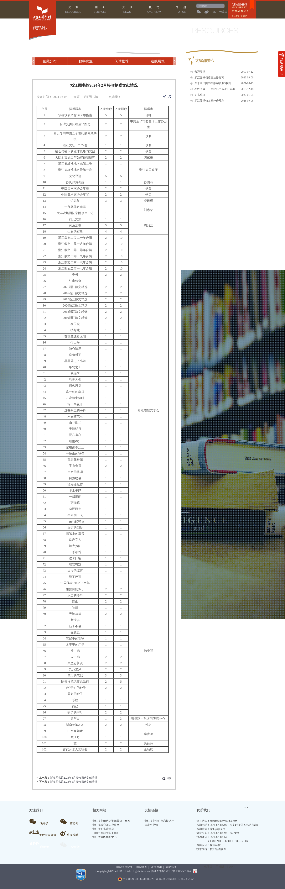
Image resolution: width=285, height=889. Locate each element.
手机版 (220, 866)
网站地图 (141, 867)
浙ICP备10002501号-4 (178, 871)
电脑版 (208, 866)
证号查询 (244, 16)
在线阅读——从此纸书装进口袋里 (223, 89)
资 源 (73, 10)
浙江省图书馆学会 (103, 829)
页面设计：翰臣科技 (208, 845)
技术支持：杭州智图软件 (211, 849)
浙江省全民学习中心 (104, 837)
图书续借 (223, 95)
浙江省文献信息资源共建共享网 (111, 820)
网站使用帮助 (124, 867)
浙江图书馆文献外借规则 (223, 101)
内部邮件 (171, 867)
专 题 (181, 10)
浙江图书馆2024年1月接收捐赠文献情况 (73, 781)
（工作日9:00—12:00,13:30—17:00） (222, 841)
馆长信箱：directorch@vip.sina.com (216, 820)
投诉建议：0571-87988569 (211, 837)
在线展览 (158, 61)
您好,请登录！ (240, 11)
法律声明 (156, 867)
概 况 (154, 10)
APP (232, 866)
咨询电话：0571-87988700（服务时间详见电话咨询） (227, 824)
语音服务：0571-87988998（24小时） (218, 833)
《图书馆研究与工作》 (105, 833)
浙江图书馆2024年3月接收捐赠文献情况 (73, 777)
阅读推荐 (122, 61)
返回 (169, 778)
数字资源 (86, 61)
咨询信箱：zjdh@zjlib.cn (210, 829)
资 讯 (127, 10)
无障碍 (223, 11)
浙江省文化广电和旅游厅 (159, 820)
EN (214, 11)
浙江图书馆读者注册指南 (223, 78)
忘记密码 (235, 16)
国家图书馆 (151, 824)
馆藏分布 (50, 61)
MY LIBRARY (239, 7)
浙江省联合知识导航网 (105, 824)
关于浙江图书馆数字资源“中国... (223, 83)
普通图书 (223, 72)
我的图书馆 (239, 4)
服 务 (100, 10)
